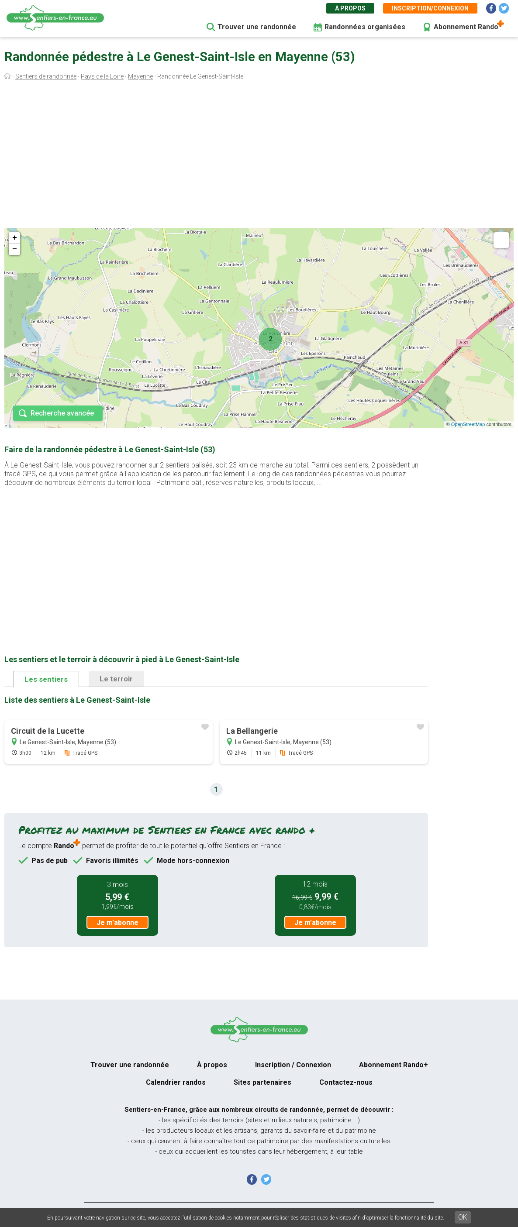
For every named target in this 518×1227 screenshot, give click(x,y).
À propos (350, 8)
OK (462, 1217)
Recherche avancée (62, 413)
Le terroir (116, 678)
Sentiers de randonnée (45, 76)
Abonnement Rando (466, 27)
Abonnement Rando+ (393, 1065)
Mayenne (140, 76)
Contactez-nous (346, 1082)
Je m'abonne (117, 922)
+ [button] (14, 238)
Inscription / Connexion (293, 1065)
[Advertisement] (259, 156)
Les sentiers (46, 679)
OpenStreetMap (468, 424)
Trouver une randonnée (257, 27)
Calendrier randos (176, 1082)
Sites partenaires (262, 1082)
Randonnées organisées (365, 27)
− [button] (14, 249)
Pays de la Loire (102, 76)
